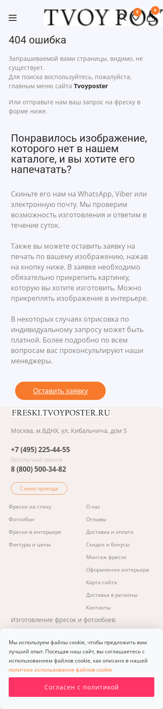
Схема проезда (39, 488)
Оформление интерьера (117, 569)
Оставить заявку (60, 391)
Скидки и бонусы (108, 544)
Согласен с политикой (81, 687)
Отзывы (96, 519)
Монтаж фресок (106, 557)
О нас (93, 506)
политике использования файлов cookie (60, 669)
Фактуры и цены (30, 544)
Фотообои (21, 519)
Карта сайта (101, 582)
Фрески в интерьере (35, 532)
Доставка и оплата (109, 532)
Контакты (98, 607)
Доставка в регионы (111, 595)
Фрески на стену (30, 506)
